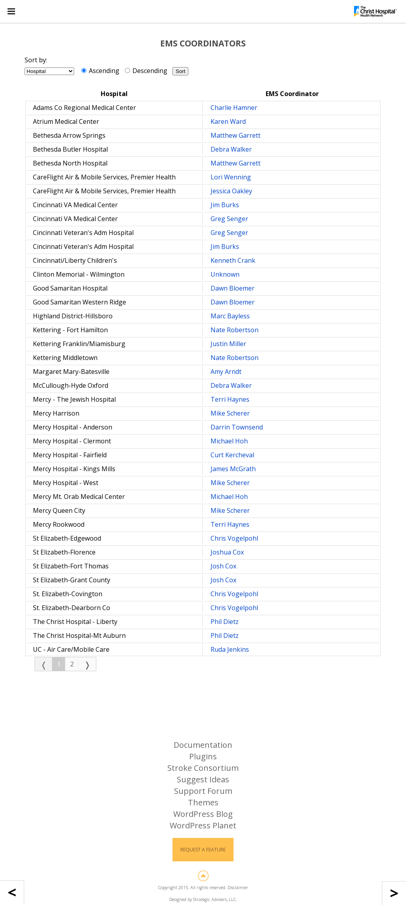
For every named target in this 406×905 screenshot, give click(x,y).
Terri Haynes (230, 399)
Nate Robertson (235, 329)
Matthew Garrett (235, 135)
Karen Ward (228, 121)
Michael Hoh (229, 441)
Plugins (203, 756)
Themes (203, 802)
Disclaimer (238, 887)
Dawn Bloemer (233, 288)
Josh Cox (223, 566)
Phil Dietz (225, 621)
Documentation (203, 744)
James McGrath (233, 468)
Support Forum (203, 791)
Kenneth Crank (233, 260)
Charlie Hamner (234, 107)
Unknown (225, 274)
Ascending (100, 70)
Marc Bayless (230, 316)
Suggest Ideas (203, 779)
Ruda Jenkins (230, 649)
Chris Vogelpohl (234, 538)
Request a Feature (203, 849)
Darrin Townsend (237, 427)
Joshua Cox (227, 552)
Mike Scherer (230, 413)
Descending (146, 70)
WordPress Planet (203, 825)
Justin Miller (228, 343)
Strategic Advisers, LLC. (215, 899)
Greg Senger (229, 218)
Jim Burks (225, 204)
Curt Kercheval (232, 455)
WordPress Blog (203, 814)
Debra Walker (231, 149)
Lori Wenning (231, 177)
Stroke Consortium (203, 768)
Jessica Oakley (231, 191)
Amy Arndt (226, 371)
